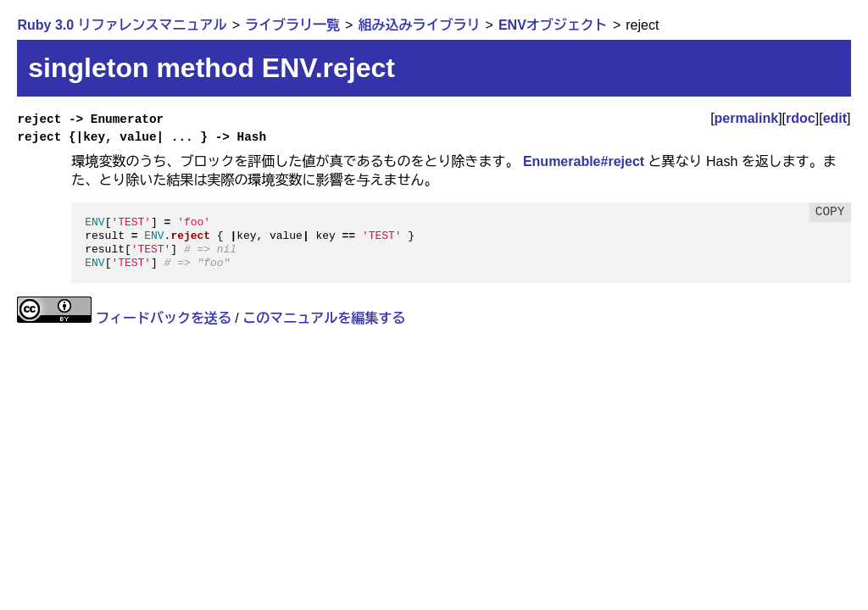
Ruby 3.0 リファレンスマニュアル (121, 25)
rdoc (800, 118)
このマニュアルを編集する (323, 318)
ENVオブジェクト (553, 25)
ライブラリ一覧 (292, 25)
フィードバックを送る (163, 318)
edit (835, 118)
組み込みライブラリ (419, 25)
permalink (747, 118)
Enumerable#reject (583, 161)
